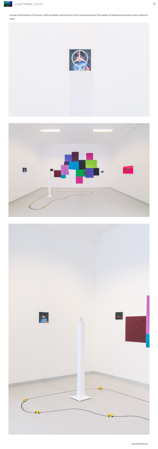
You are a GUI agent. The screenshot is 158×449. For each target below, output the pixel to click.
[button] (154, 4)
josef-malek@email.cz (139, 443)
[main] (79, 17)
